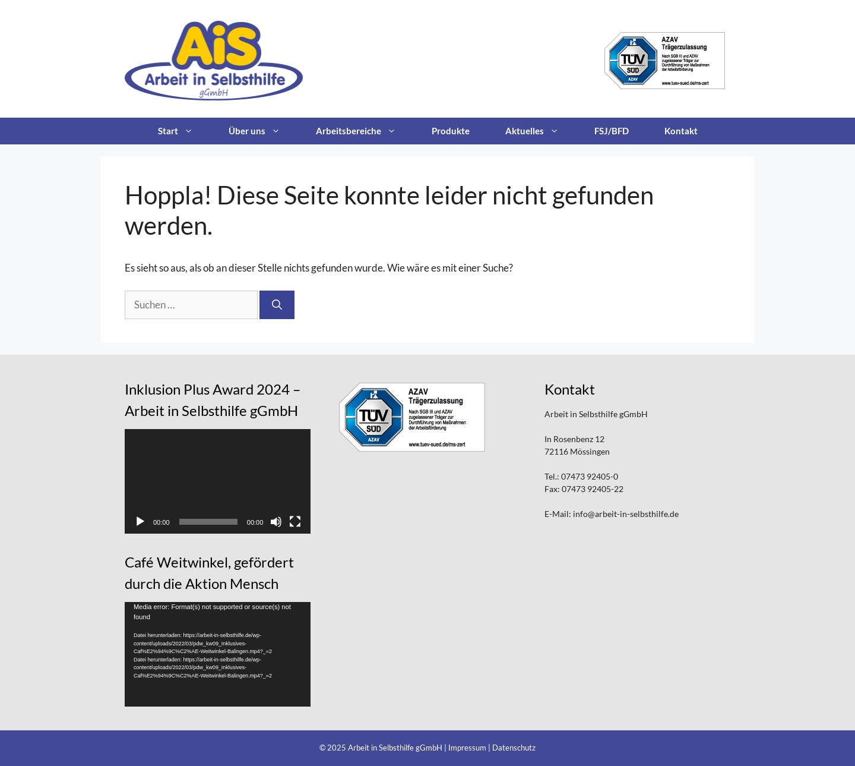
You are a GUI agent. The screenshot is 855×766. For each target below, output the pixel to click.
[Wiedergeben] (140, 522)
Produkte (451, 130)
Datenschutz (514, 747)
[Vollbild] (295, 522)
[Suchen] (276, 305)
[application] (218, 481)
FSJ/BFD (611, 130)
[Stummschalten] (276, 522)
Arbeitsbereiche (365, 131)
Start (184, 131)
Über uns (263, 131)
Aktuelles (541, 131)
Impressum (467, 747)
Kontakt (681, 130)
